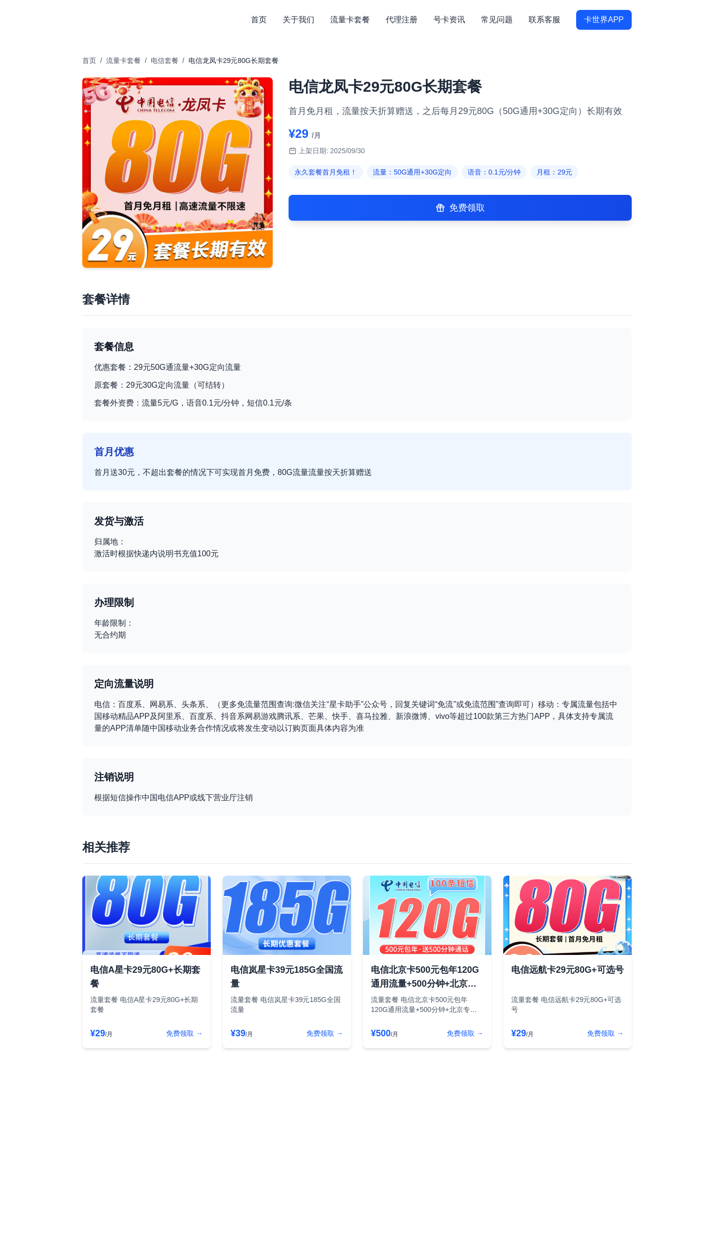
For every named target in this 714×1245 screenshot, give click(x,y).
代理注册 (401, 19)
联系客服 (544, 19)
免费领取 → (184, 1033)
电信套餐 (164, 60)
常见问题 (497, 19)
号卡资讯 (449, 19)
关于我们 (298, 19)
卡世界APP (604, 19)
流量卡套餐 (350, 19)
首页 (259, 19)
